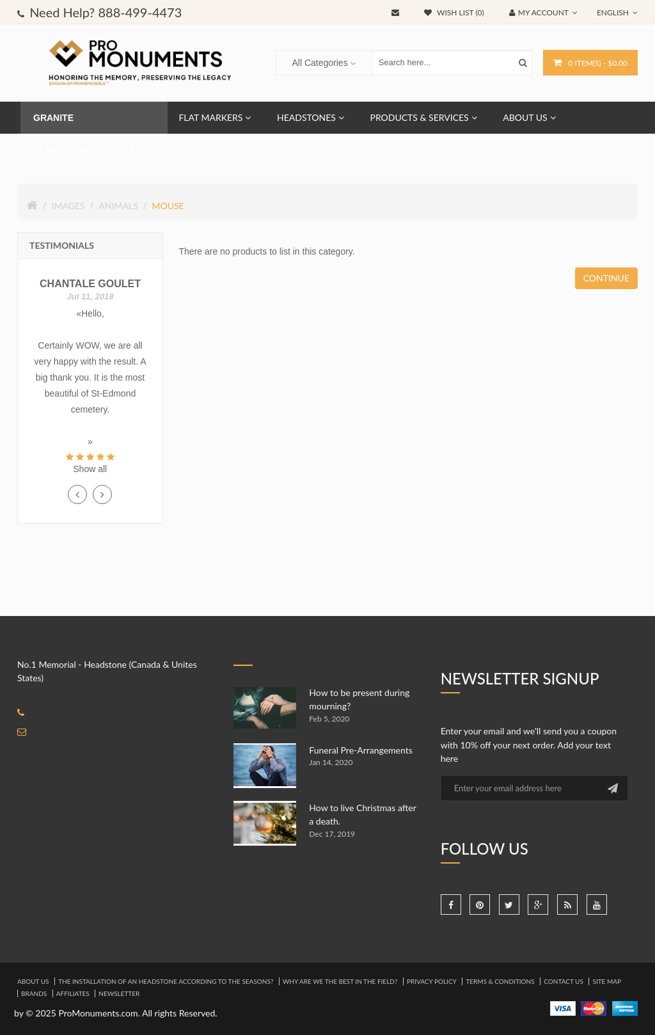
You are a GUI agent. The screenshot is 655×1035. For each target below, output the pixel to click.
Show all (90, 469)
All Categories (320, 63)
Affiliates (73, 993)
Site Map (606, 981)
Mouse (168, 205)
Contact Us (563, 981)
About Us (33, 981)
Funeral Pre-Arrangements (360, 750)
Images (68, 205)
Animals (118, 205)
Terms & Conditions (500, 981)
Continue (606, 278)
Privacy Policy (432, 981)
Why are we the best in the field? (340, 981)
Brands (34, 993)
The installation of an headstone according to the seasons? (165, 981)
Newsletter (119, 993)
